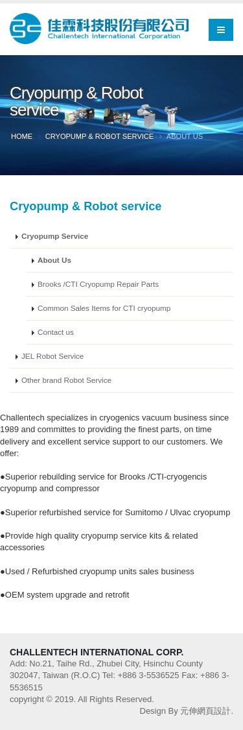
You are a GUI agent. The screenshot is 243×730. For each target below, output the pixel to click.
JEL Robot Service (52, 356)
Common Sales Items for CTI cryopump (104, 308)
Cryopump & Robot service (99, 136)
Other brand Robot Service (66, 380)
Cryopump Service (54, 236)
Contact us (56, 332)
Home (21, 136)
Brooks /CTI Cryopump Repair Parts (98, 284)
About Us (54, 260)
